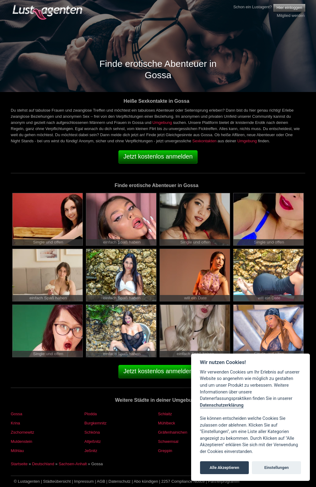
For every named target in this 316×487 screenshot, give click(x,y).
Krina (15, 423)
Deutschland (43, 464)
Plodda (90, 414)
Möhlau (17, 450)
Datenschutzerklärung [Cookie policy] (222, 405)
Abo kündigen (146, 481)
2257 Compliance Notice (183, 481)
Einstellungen (276, 467)
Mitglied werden (291, 15)
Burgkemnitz (95, 423)
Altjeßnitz (92, 441)
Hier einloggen (289, 7)
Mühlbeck (166, 423)
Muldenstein (21, 441)
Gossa (16, 414)
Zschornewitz (22, 432)
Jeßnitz (90, 450)
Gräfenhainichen (172, 432)
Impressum (84, 481)
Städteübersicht (57, 481)
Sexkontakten (204, 141)
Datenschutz (120, 481)
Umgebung (162, 122)
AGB (101, 481)
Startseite (19, 464)
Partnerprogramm (223, 481)
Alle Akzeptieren (224, 467)
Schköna (92, 432)
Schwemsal (168, 441)
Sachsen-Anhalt (73, 464)
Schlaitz (165, 414)
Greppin (165, 450)
